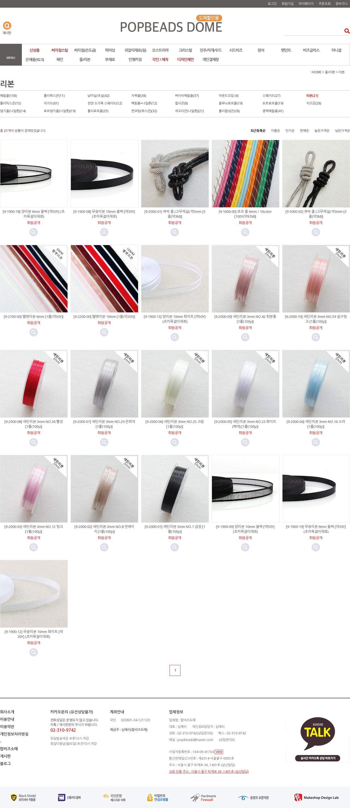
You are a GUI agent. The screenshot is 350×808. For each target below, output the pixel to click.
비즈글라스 (311, 50)
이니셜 (336, 50)
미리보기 (33, 232)
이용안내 (7, 719)
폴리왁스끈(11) (54, 95)
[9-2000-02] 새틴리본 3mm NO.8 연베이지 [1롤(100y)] (104, 529)
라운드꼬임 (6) (228, 95)
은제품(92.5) (34, 59)
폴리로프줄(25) (98, 111)
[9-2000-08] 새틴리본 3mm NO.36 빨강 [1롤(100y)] (33, 424)
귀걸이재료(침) (135, 50)
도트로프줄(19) (272, 103)
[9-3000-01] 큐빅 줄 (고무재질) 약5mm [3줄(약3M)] (174, 214)
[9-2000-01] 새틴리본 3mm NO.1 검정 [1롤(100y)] (175, 529)
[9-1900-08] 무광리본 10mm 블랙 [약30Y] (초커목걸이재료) (104, 214)
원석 (261, 50)
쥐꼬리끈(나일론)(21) (189, 111)
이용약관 (7, 726)
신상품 (34, 50)
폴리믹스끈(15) (10, 103)
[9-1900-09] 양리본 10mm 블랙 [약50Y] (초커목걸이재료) (245, 529)
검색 (345, 30)
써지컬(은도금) (85, 50)
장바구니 (342, 3)
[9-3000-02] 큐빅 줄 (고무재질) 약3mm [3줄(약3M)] (315, 214)
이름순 (275, 130)
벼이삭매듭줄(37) (187, 95)
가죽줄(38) (138, 95)
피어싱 (110, 50)
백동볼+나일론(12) (144, 103)
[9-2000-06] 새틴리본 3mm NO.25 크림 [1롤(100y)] (174, 424)
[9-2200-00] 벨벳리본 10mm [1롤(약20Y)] (104, 316)
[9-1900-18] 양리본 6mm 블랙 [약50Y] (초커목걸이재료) (34, 214)
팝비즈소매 (9, 748)
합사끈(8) (181, 103)
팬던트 (286, 50)
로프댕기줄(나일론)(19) (59, 111)
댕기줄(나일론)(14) (13, 111)
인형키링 (135, 59)
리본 (342, 72)
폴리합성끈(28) (229, 111)
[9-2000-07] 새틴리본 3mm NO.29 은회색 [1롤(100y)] (104, 424)
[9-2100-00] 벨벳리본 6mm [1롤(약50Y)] (33, 316)
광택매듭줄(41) (272, 111)
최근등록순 (258, 130)
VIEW (219, 752)
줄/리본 (84, 59)
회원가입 (288, 3)
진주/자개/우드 (210, 50)
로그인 (272, 3)
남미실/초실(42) (98, 95)
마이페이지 (306, 3)
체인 (59, 59)
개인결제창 (210, 59)
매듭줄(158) (8, 95)
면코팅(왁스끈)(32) (144, 111)
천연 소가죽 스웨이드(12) (105, 103)
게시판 (5, 756)
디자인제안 (185, 59)
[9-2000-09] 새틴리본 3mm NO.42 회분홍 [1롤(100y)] (245, 319)
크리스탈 (185, 50)
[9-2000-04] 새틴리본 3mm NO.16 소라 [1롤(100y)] (316, 424)
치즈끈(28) (313, 103)
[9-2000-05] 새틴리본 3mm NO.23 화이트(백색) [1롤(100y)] (245, 424)
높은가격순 (321, 130)
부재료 (110, 59)
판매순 (304, 130)
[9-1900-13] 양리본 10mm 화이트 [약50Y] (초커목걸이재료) (175, 319)
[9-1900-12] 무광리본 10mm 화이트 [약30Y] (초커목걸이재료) (34, 634)
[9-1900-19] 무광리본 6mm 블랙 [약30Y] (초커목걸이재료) (316, 529)
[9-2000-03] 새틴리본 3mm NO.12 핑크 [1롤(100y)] (33, 529)
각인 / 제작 (160, 59)
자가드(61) (51, 103)
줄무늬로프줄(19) (231, 103)
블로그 (5, 763)
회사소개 (7, 711)
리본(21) (312, 95)
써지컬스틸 (59, 50)
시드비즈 (235, 50)
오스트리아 (160, 50)
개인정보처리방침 (14, 734)
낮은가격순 (342, 130)
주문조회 (325, 3)
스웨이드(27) (271, 95)
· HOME (315, 72)
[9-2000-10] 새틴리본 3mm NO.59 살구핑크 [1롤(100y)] (316, 319)
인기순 (289, 130)
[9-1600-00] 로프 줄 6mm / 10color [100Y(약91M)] (245, 214)
